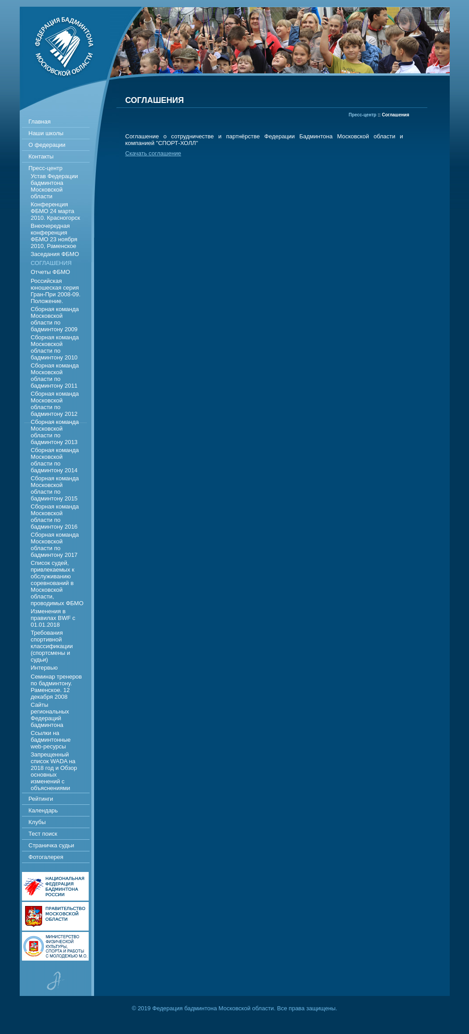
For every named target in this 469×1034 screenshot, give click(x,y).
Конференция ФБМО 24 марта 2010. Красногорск (55, 211)
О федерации (47, 144)
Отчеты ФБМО (50, 272)
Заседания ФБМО (55, 254)
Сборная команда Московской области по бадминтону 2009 (55, 319)
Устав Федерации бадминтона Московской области (54, 186)
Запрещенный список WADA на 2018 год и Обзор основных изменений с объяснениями (54, 771)
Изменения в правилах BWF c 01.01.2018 (53, 618)
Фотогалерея (46, 857)
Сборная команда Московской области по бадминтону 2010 (55, 347)
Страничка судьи (51, 845)
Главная (40, 121)
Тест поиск (43, 833)
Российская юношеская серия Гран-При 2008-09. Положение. (56, 291)
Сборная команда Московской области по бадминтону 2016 (55, 516)
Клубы (37, 822)
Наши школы (46, 133)
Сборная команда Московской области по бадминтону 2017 (55, 544)
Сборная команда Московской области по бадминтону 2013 (55, 432)
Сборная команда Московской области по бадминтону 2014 (55, 460)
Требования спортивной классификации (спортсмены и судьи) (52, 646)
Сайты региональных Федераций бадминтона (50, 714)
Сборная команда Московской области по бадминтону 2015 (55, 488)
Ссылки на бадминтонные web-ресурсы (51, 740)
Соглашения (51, 263)
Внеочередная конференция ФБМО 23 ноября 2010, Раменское (54, 235)
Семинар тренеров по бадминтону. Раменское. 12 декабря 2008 (56, 686)
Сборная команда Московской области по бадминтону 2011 (55, 375)
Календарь (43, 810)
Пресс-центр (46, 168)
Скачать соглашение (153, 153)
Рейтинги (41, 798)
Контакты (41, 156)
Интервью (44, 667)
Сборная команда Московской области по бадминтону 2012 (55, 403)
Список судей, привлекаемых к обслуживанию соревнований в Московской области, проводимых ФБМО (57, 583)
